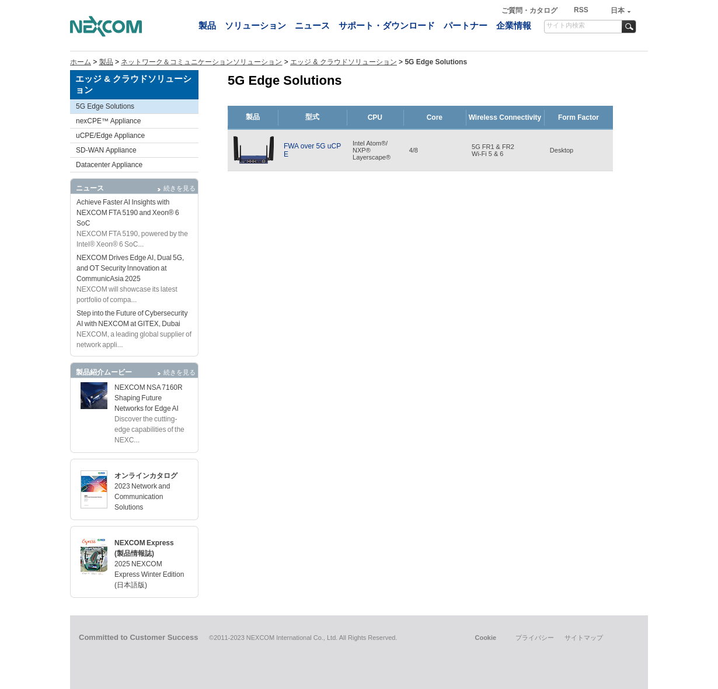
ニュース (312, 25)
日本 (618, 10)
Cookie (485, 637)
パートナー (465, 25)
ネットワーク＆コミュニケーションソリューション (201, 62)
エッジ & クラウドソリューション (343, 62)
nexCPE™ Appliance (108, 121)
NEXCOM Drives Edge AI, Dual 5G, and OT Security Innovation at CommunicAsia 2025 (130, 268)
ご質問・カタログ (530, 10)
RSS (581, 10)
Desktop (561, 150)
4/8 (413, 150)
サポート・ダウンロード (387, 25)
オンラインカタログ (145, 476)
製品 (207, 25)
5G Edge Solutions (105, 106)
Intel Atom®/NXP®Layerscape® (372, 150)
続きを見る (179, 188)
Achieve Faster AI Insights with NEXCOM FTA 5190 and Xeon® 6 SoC (127, 212)
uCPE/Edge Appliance (110, 135)
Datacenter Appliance (109, 165)
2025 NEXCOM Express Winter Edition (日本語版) (149, 574)
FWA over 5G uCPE (312, 150)
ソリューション (255, 25)
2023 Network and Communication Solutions (142, 496)
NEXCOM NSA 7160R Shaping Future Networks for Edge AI (148, 398)
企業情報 (513, 25)
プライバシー (534, 637)
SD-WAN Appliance (106, 150)
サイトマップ (583, 637)
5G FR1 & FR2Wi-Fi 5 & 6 (493, 150)
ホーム (80, 62)
